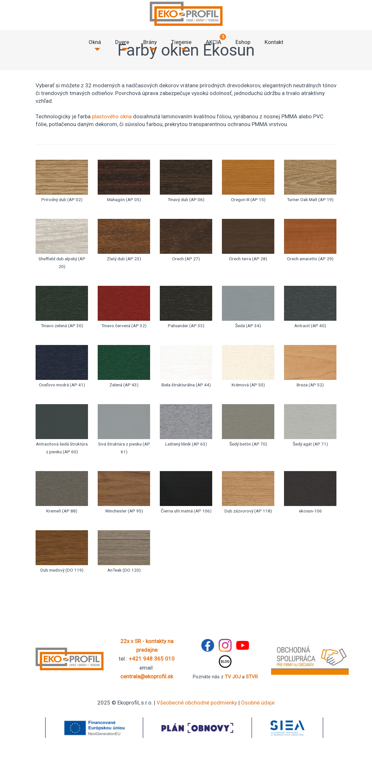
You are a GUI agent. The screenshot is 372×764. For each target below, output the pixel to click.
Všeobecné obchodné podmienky (197, 702)
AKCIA (213, 42)
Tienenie (181, 42)
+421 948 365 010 (152, 658)
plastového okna (112, 116)
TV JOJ (233, 677)
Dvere (122, 42)
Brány (150, 42)
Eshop (242, 42)
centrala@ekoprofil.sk (146, 676)
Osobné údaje (258, 702)
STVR (252, 677)
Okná (95, 42)
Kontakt (274, 42)
